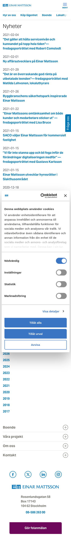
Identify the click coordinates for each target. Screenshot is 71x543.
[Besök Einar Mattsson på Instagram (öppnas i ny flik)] (58, 475)
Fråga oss (68, 123)
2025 (6, 360)
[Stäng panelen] (65, 195)
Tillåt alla (36, 322)
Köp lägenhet (28, 15)
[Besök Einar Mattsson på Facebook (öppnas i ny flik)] (12, 475)
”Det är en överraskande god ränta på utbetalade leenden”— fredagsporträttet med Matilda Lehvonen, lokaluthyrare (35, 78)
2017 (6, 411)
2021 (6, 386)
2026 (6, 354)
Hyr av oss (9, 15)
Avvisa (35, 344)
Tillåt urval (35, 333)
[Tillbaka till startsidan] (17, 5)
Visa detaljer (50, 311)
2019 (6, 399)
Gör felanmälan (36, 528)
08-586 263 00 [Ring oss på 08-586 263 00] (35, 512)
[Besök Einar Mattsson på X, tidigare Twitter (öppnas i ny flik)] (28, 475)
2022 (6, 379)
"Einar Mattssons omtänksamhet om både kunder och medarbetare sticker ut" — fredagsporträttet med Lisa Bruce (33, 117)
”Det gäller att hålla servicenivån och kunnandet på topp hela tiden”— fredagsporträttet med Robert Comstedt (32, 43)
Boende (47, 15)
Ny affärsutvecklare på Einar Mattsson (30, 61)
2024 (6, 366)
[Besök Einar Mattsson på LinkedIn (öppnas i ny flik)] (43, 475)
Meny (65, 5)
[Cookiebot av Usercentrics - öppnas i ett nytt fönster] (49, 195)
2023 (6, 373)
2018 (6, 405)
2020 (6, 392)
